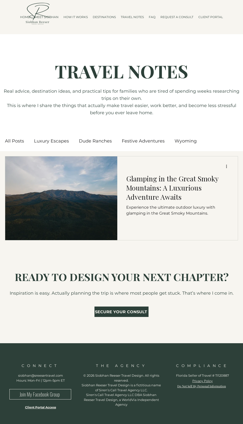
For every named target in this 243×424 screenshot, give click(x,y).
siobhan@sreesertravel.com (40, 375)
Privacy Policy (202, 381)
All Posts (14, 141)
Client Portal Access (40, 407)
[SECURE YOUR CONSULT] (121, 312)
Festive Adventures (143, 141)
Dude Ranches (95, 141)
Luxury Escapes (51, 141)
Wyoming (186, 141)
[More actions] (228, 167)
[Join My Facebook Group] (40, 394)
